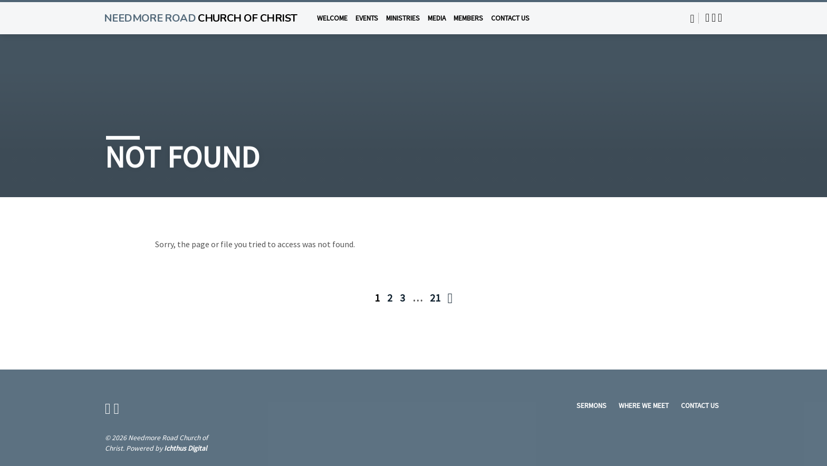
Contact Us (510, 18)
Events (366, 18)
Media (437, 18)
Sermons (591, 405)
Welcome (332, 18)
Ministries (403, 18)
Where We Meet (644, 405)
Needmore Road (200, 18)
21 (435, 297)
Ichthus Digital (185, 448)
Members (468, 18)
